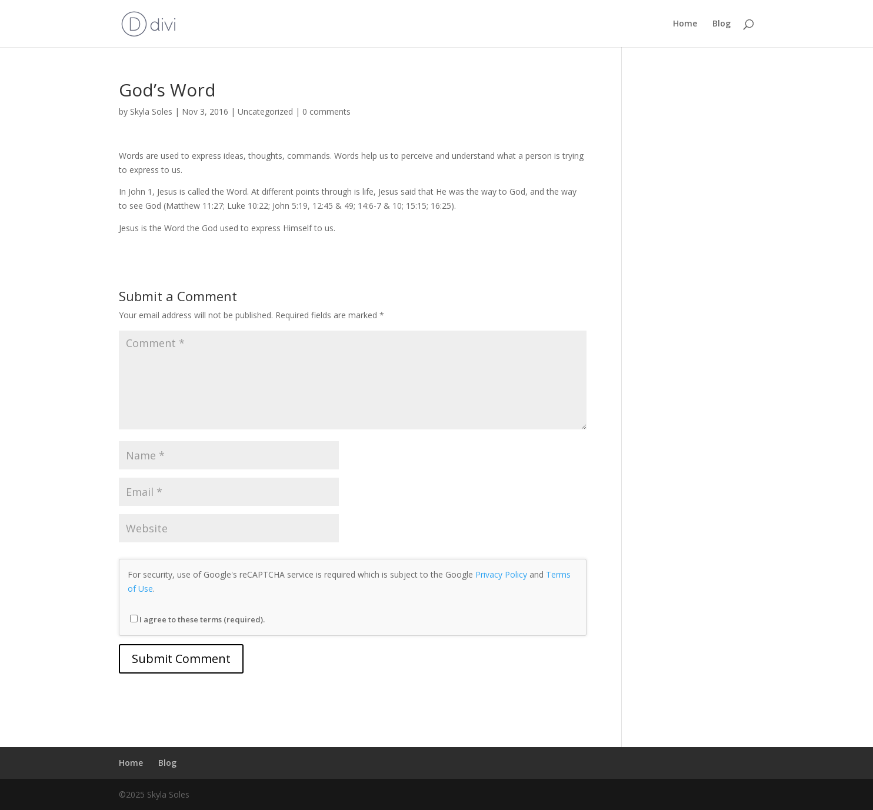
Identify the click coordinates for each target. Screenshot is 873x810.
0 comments (326, 111)
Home (685, 24)
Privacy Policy (501, 574)
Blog (721, 24)
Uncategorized (265, 111)
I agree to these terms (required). (197, 619)
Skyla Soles (151, 111)
